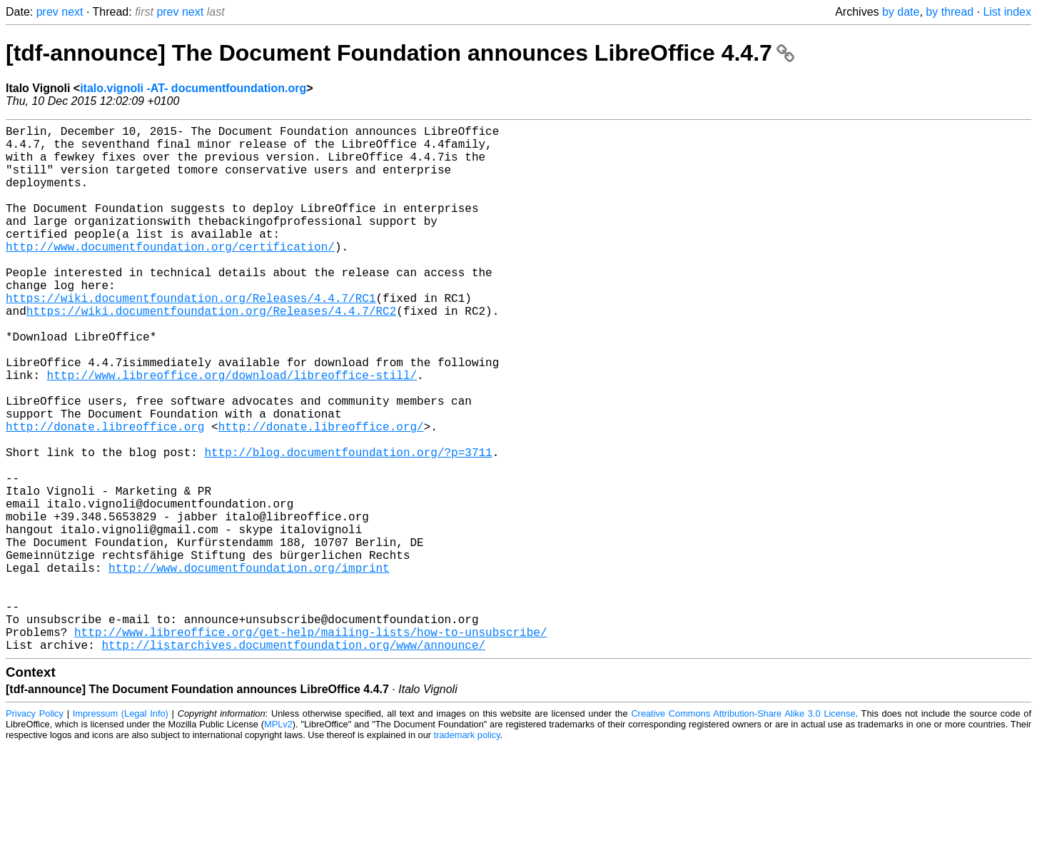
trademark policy (467, 852)
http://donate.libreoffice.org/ (321, 495)
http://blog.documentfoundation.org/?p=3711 (348, 526)
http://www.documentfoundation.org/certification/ (170, 275)
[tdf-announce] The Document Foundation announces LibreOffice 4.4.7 (400, 53)
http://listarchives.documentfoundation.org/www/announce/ (293, 761)
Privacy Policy (35, 830)
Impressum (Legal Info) (120, 830)
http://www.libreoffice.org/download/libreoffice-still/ (232, 432)
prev (47, 12)
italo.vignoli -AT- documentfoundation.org (193, 88)
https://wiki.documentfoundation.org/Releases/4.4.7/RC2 (211, 353)
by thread (949, 12)
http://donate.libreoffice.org (105, 495)
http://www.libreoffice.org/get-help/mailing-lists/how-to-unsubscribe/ (310, 746)
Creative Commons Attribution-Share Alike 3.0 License (743, 830)
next (72, 12)
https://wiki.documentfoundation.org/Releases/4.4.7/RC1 (190, 337)
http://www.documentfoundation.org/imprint (249, 667)
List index (1007, 12)
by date (900, 12)
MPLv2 (278, 841)
